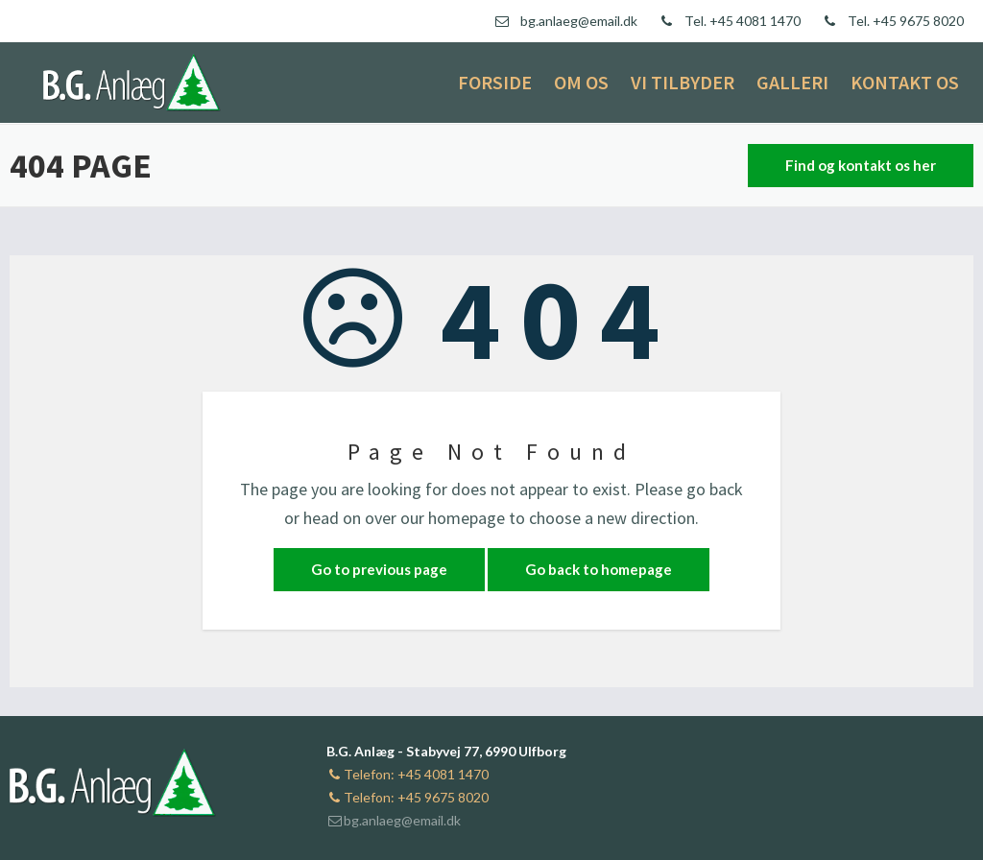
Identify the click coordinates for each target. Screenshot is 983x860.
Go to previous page (379, 569)
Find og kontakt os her (860, 165)
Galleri (792, 82)
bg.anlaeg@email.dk (393, 820)
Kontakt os (905, 82)
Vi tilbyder (682, 82)
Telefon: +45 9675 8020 (407, 797)
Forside (495, 82)
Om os (581, 82)
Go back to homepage (598, 569)
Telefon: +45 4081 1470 (407, 774)
